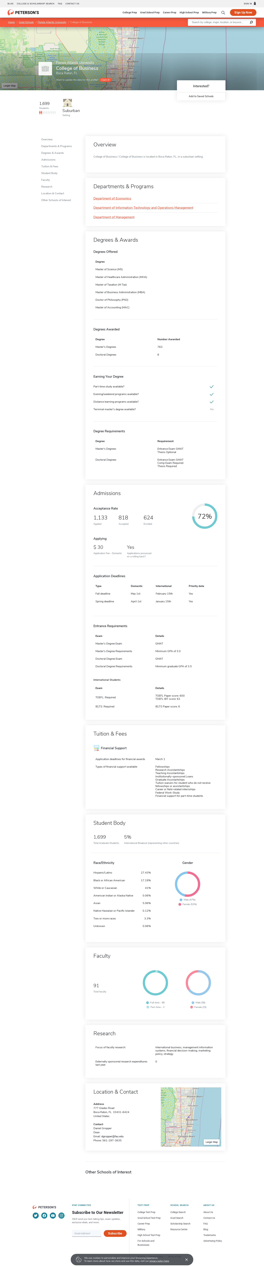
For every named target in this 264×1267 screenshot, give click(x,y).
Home (11, 22)
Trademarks (209, 1235)
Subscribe (115, 1233)
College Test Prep (146, 1212)
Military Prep (209, 12)
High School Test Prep (149, 1235)
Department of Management (114, 217)
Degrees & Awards (52, 153)
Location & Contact (52, 193)
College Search (178, 1212)
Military (141, 1229)
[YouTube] (53, 1216)
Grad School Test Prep (149, 1218)
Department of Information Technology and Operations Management (143, 208)
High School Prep (189, 12)
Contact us (72, 4)
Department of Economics (112, 199)
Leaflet (223, 28)
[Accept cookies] (184, 1259)
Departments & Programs (56, 146)
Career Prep (169, 12)
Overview (47, 139)
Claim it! (105, 79)
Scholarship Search (180, 1223)
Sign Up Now (243, 12)
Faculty (45, 180)
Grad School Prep (150, 12)
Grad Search (176, 1218)
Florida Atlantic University (52, 22)
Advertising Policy (212, 1241)
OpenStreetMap (241, 28)
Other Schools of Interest (56, 200)
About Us (208, 1212)
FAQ (60, 4)
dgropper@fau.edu (112, 1136)
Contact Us (209, 1218)
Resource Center (179, 1229)
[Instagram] (61, 1216)
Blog (10, 4)
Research (46, 187)
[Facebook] (44, 1216)
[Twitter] (36, 1216)
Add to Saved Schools (201, 96)
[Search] (223, 12)
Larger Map (10, 85)
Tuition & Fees (49, 166)
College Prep (130, 12)
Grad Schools (26, 22)
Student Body (49, 173)
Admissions (48, 160)
